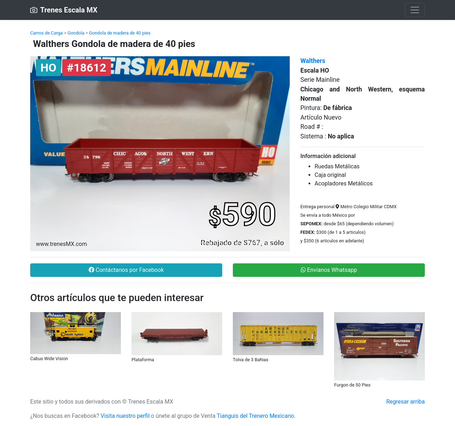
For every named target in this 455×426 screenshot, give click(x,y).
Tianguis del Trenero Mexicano (255, 415)
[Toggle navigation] (415, 10)
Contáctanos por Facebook (126, 270)
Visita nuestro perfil (125, 415)
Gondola (76, 33)
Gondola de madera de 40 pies (120, 33)
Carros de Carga (46, 33)
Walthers (312, 60)
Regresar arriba (405, 401)
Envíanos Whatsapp (329, 270)
